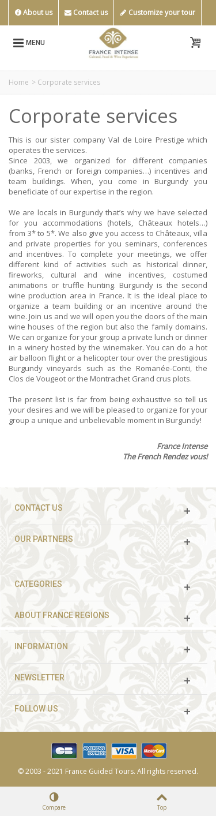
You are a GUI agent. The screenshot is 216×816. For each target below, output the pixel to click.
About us (33, 13)
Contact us (86, 13)
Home (19, 82)
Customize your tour (157, 13)
